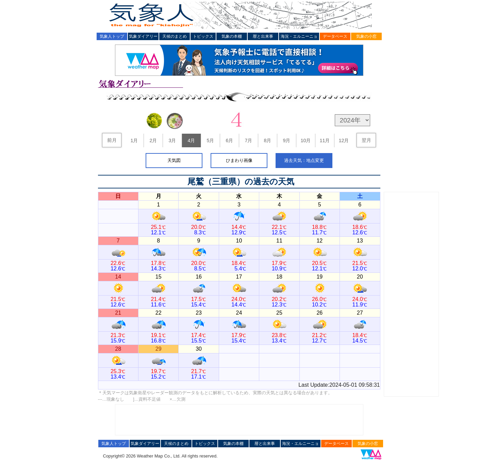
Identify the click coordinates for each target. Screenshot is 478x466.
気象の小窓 (366, 36)
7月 (248, 140)
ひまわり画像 (239, 160)
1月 (134, 140)
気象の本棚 (231, 36)
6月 (229, 140)
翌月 (366, 140)
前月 (112, 140)
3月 (172, 140)
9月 (286, 140)
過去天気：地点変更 (304, 160)
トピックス (203, 36)
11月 (324, 140)
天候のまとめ (174, 36)
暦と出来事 (263, 36)
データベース (335, 36)
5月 (210, 140)
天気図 (174, 160)
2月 (153, 140)
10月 (305, 140)
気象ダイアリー (143, 36)
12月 (344, 140)
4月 (191, 140)
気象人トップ (112, 36)
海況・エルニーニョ (299, 36)
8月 (267, 140)
